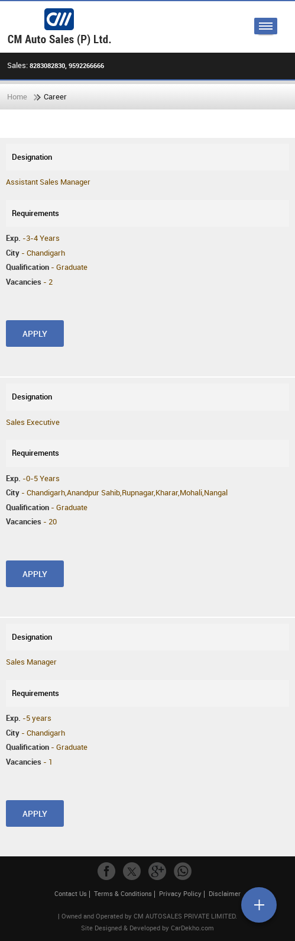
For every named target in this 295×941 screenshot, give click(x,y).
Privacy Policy (180, 893)
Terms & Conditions (123, 893)
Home (17, 96)
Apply (34, 333)
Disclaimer (225, 893)
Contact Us (70, 893)
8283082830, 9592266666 (67, 65)
